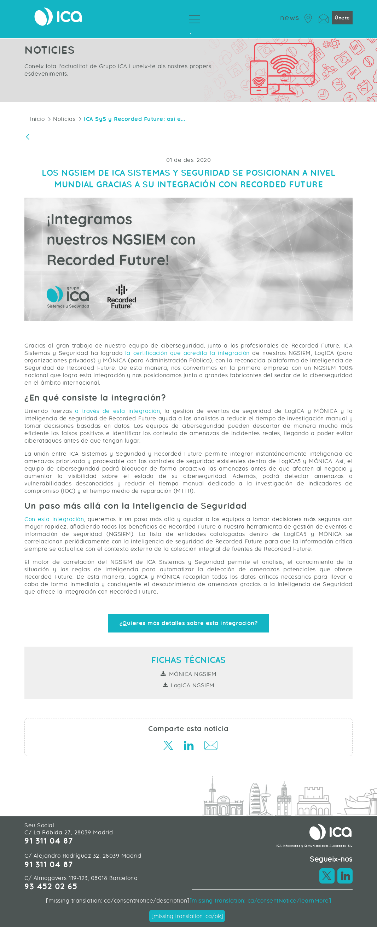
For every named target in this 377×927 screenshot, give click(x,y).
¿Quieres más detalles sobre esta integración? (189, 623)
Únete (342, 17)
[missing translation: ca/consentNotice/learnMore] (260, 900)
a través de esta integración (116, 411)
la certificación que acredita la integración (187, 353)
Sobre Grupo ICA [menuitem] (188, 31)
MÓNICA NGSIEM (193, 674)
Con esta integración (54, 519)
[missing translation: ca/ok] (187, 916)
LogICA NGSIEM (193, 685)
